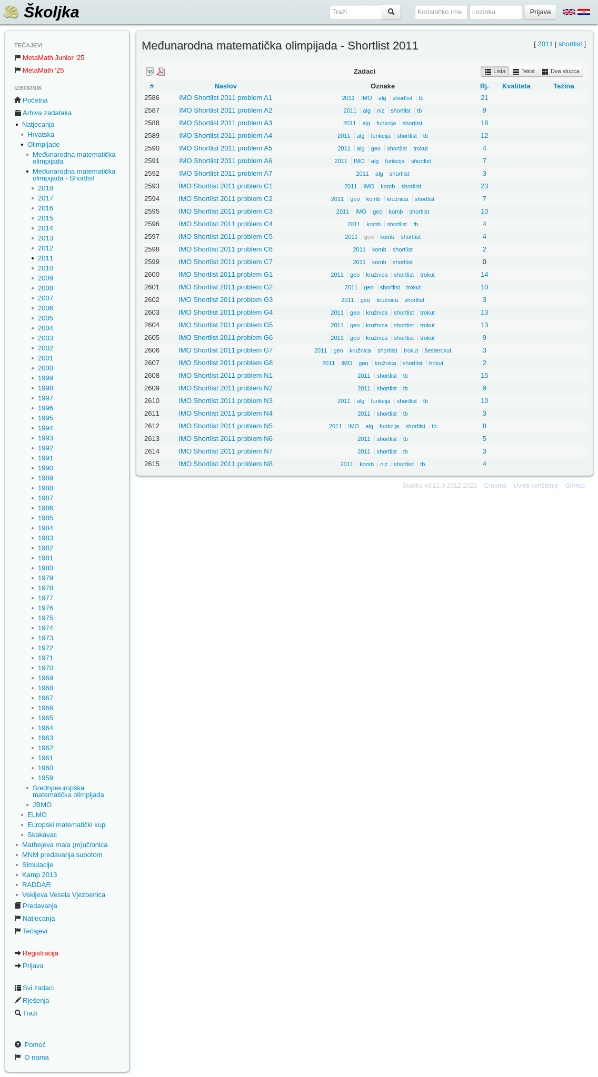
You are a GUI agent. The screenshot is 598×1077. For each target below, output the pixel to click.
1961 (45, 758)
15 (484, 375)
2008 (45, 288)
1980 (45, 568)
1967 (45, 698)
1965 (45, 718)
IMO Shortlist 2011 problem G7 (225, 350)
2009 (45, 278)
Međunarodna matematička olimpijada (74, 157)
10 (484, 211)
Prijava (29, 966)
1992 (45, 448)
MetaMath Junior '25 (49, 58)
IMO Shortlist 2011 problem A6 (225, 161)
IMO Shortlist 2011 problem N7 (225, 451)
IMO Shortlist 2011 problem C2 (225, 199)
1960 (45, 768)
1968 (45, 688)
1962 (45, 748)
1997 (45, 398)
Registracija (36, 953)
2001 (45, 358)
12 (484, 135)
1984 (45, 528)
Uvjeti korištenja (536, 485)
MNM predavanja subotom (62, 855)
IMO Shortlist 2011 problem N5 (225, 426)
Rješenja (31, 1000)
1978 (45, 588)
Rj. (484, 86)
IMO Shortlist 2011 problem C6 (225, 249)
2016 (45, 208)
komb (388, 186)
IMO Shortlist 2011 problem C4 (225, 224)
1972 (45, 648)
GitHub (575, 485)
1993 (45, 438)
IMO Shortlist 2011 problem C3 (225, 211)
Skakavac (42, 835)
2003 (45, 338)
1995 (45, 418)
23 (484, 186)
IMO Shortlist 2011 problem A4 (225, 135)
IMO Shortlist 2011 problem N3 (225, 401)
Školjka (41, 12)
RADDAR (36, 885)
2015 (45, 218)
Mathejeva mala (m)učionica (65, 845)
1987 (45, 498)
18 (484, 123)
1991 (45, 458)
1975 (45, 618)
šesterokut (438, 350)
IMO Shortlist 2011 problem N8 (225, 464)
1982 (45, 548)
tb (421, 98)
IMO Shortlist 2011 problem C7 (225, 262)
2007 (45, 298)
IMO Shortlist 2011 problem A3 (225, 123)
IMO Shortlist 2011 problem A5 (225, 148)
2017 (45, 198)
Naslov (225, 86)
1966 (45, 708)
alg (382, 98)
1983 (45, 538)
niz (380, 110)
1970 (45, 668)
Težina (563, 86)
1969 (45, 678)
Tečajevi (30, 931)
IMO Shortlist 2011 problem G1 (225, 274)
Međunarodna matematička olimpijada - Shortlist (74, 174)
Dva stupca (561, 71)
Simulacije (37, 865)
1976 (45, 608)
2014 (45, 228)
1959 (45, 778)
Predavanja (35, 906)
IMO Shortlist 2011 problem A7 (225, 173)
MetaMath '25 (39, 70)
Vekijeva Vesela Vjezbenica (63, 895)
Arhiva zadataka (43, 113)
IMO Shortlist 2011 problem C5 (225, 236)
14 (484, 274)
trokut (420, 148)
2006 (45, 308)
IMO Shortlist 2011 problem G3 (225, 300)
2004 (45, 328)
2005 (45, 318)
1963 (45, 738)
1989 (45, 478)
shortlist (570, 44)
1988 (45, 488)
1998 (45, 388)
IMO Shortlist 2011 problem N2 (225, 388)
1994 (45, 428)
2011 (45, 258)
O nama (31, 1057)
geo (376, 148)
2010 (45, 268)
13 (484, 312)
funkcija (386, 123)
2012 (45, 248)
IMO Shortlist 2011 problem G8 (225, 363)
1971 (45, 658)
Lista (494, 71)
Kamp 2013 (39, 875)
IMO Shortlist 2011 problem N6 (225, 438)
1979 (45, 578)
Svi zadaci (34, 988)
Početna (31, 100)
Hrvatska (40, 134)
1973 (45, 638)
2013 (45, 238)
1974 (45, 628)
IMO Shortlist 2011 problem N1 (225, 375)
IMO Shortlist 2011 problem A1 (225, 98)
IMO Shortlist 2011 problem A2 (225, 110)
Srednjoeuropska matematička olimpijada (68, 791)
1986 (45, 508)
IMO (366, 98)
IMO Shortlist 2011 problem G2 (225, 287)
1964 (45, 728)
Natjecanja (38, 124)
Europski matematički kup (66, 825)
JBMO (42, 805)
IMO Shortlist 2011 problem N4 (225, 413)
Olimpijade (43, 144)
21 (484, 98)
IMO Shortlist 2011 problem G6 (225, 337)
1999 (45, 378)
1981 (45, 558)
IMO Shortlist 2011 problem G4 (225, 312)
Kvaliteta (516, 86)
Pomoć (30, 1045)
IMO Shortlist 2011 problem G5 (225, 325)
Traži (25, 1013)
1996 (45, 408)
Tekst (523, 71)
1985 (45, 518)
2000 (45, 368)
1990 (45, 468)
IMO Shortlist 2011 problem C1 (225, 186)
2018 (45, 188)
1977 (45, 598)
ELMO (37, 815)
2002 (45, 348)
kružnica (397, 199)
